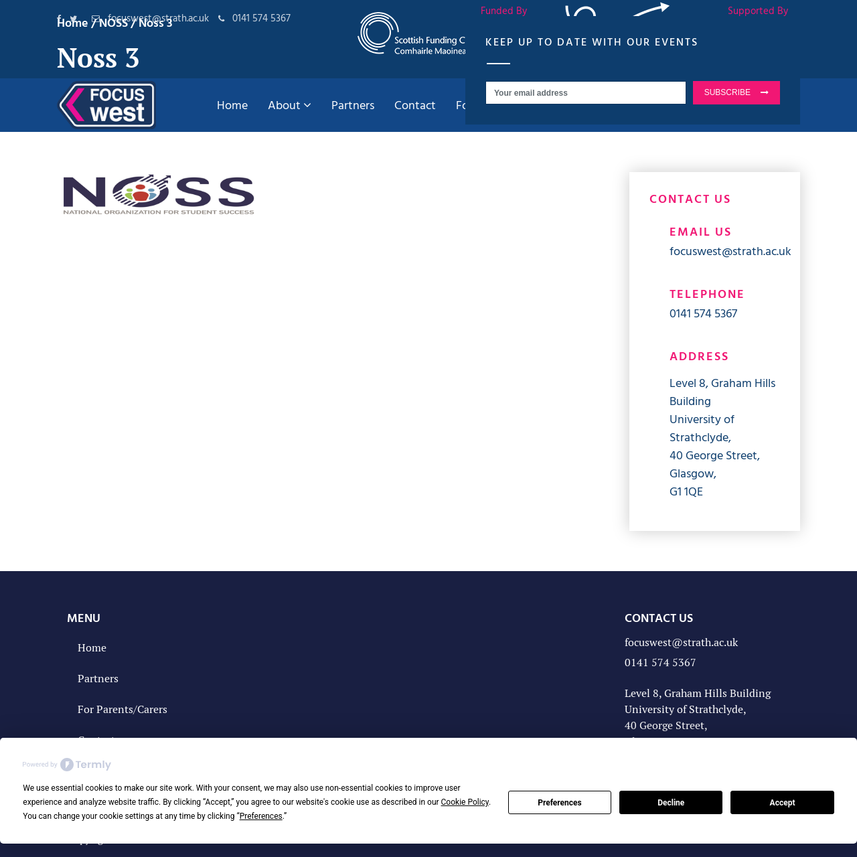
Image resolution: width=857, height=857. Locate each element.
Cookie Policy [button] (465, 802)
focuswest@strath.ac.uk (730, 251)
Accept (782, 802)
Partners (98, 679)
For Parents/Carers (122, 709)
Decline (670, 802)
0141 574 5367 (703, 313)
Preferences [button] (261, 816)
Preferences (560, 802)
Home (92, 648)
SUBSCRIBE (727, 92)
